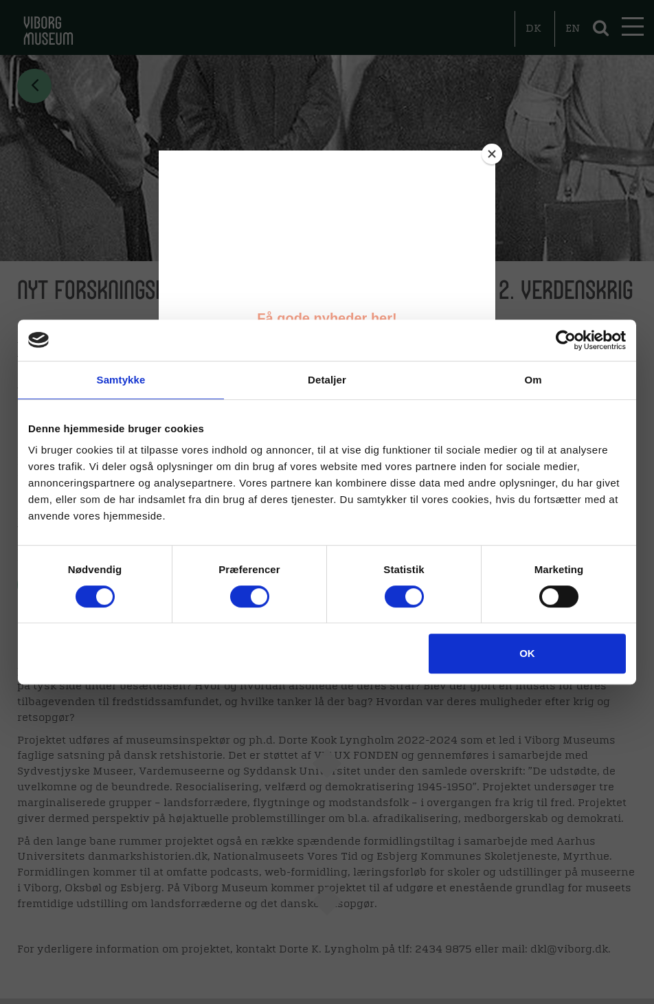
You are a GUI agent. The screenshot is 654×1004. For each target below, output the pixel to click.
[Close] (492, 154)
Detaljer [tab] (327, 380)
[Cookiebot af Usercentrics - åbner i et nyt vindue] (566, 340)
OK (527, 653)
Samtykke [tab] (121, 380)
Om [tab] (532, 380)
